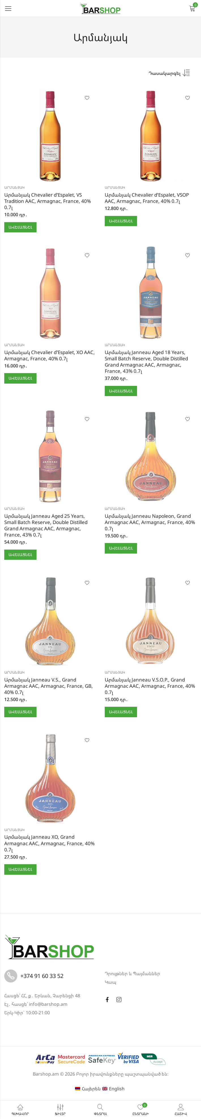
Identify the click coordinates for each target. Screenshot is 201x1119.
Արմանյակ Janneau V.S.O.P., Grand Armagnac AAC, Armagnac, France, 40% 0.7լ (150, 685)
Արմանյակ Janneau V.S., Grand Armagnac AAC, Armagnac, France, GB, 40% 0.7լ (48, 685)
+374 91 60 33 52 (41, 976)
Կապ (110, 982)
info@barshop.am (48, 1004)
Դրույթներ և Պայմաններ (132, 973)
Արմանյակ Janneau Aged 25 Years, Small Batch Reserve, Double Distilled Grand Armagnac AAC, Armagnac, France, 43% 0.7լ (45, 525)
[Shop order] (169, 75)
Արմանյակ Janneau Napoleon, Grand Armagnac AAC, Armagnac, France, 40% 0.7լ (150, 522)
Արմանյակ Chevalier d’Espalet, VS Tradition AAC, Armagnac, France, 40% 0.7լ (47, 201)
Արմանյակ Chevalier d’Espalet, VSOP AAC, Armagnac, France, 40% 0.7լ (147, 198)
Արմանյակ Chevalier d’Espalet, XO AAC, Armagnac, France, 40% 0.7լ (49, 355)
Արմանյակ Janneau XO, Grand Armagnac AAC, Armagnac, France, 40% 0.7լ (49, 843)
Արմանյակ (14, 187)
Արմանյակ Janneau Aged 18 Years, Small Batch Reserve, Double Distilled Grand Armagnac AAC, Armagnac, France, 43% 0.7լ (146, 361)
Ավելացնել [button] (20, 227)
